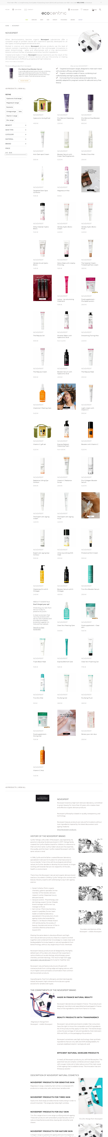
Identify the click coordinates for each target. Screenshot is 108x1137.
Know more (24, 80)
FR (6, 9)
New (27, 19)
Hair (48, 19)
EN (8, 9)
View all (21, 88)
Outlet (80, 19)
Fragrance (64, 19)
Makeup (55, 19)
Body (41, 19)
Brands (73, 19)
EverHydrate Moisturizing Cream (39, 2)
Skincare (34, 19)
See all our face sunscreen (38, 628)
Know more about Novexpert (14, 61)
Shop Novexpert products (66, 830)
